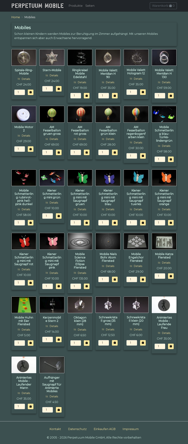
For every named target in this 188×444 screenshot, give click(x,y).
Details (24, 79)
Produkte (76, 5)
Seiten (89, 5)
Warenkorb (163, 5)
